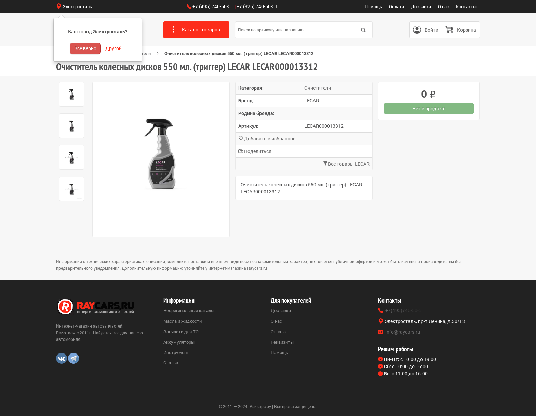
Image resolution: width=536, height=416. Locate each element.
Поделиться (254, 151)
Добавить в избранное (266, 138)
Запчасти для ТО (181, 332)
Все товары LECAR (346, 164)
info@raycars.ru (402, 332)
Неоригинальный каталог (189, 310)
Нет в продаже (428, 108)
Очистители (317, 88)
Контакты (466, 6)
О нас (443, 6)
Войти (431, 30)
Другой (113, 48)
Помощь (373, 6)
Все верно (85, 48)
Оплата (396, 6)
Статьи (170, 363)
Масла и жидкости (182, 321)
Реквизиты (282, 342)
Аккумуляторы (179, 342)
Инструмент (176, 352)
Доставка (421, 6)
